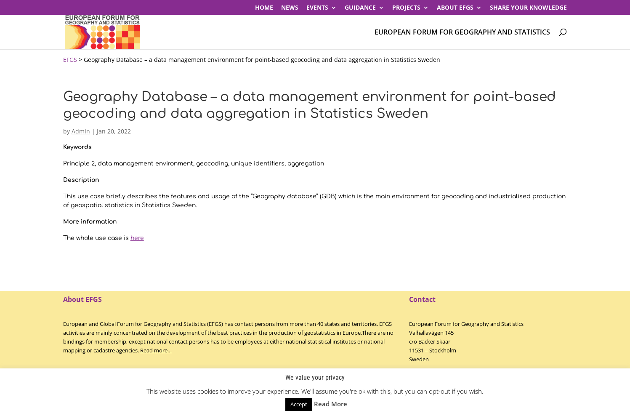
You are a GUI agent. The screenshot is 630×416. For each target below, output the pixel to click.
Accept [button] (298, 404)
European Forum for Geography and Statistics (462, 33)
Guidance (360, 8)
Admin (81, 131)
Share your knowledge (528, 8)
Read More (330, 404)
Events (317, 8)
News (289, 8)
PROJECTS (406, 8)
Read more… (156, 350)
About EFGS (455, 8)
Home (264, 8)
